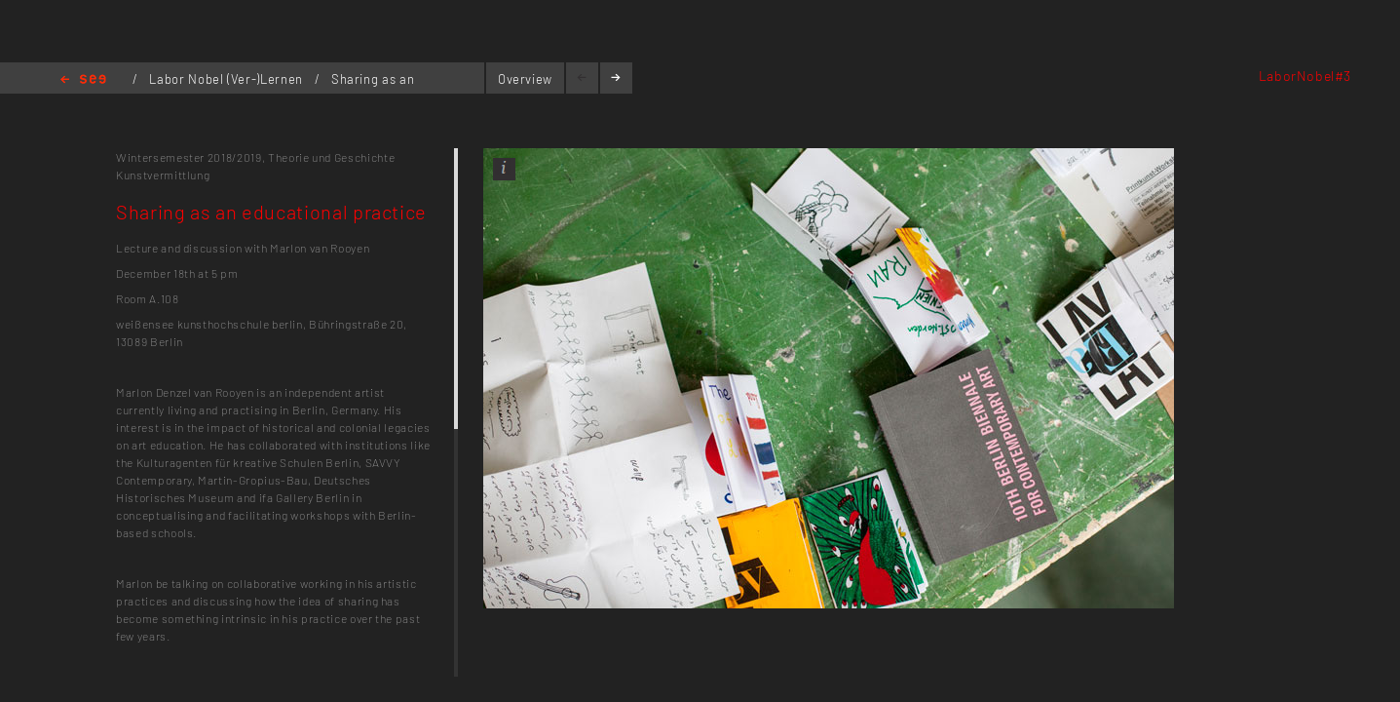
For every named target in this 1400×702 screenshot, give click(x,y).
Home (83, 80)
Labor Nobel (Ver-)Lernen (227, 79)
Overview (525, 79)
